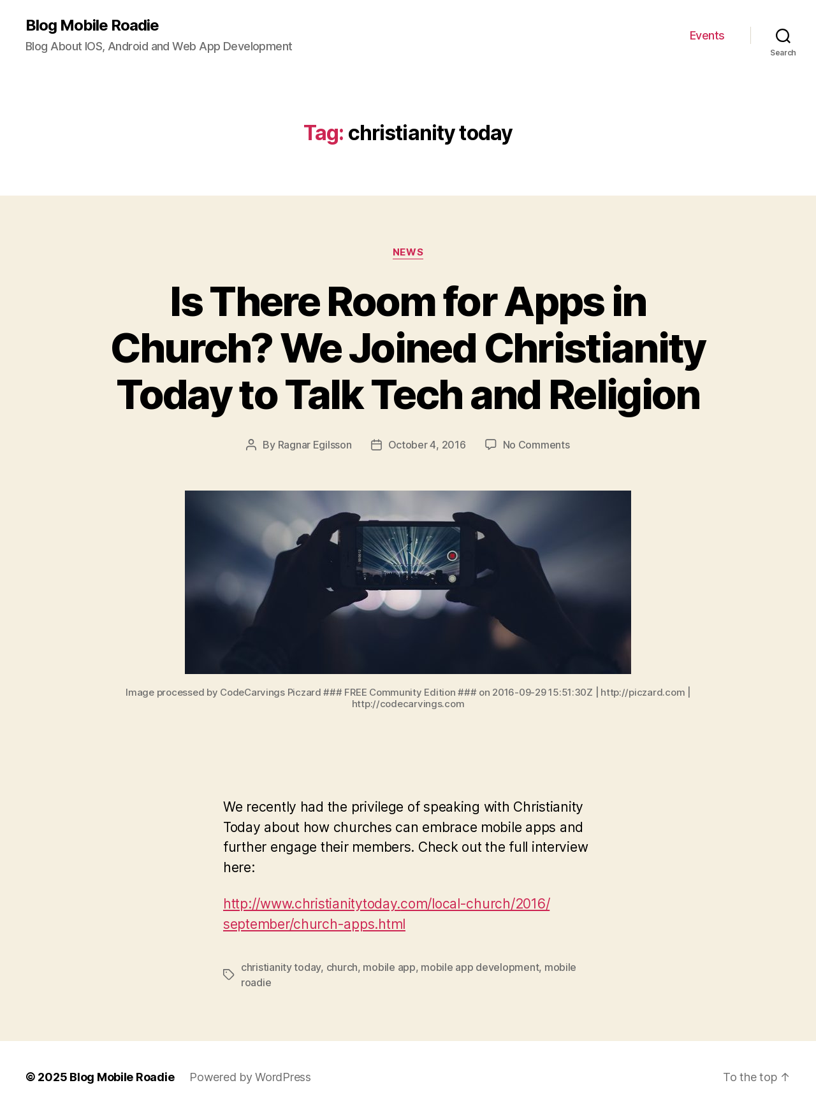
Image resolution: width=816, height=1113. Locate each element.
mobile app (389, 967)
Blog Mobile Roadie (92, 25)
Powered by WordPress (250, 1077)
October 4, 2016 (427, 444)
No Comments (536, 444)
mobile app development (480, 967)
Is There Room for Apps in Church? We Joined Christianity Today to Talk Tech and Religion (407, 347)
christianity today (281, 967)
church (342, 967)
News (408, 252)
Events (707, 35)
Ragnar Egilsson (315, 444)
